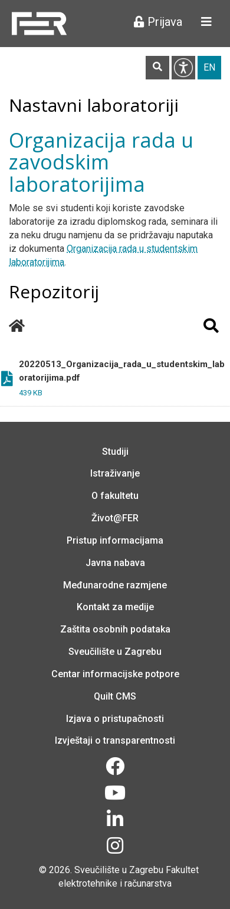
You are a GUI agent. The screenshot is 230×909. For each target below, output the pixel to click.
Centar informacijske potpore (115, 674)
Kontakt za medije (115, 606)
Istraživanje (115, 473)
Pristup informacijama (115, 540)
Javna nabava (115, 562)
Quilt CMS (115, 696)
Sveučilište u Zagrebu (115, 651)
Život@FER (115, 518)
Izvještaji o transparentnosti (115, 740)
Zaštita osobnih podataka (115, 629)
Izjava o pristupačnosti (115, 718)
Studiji (115, 451)
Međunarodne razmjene (115, 585)
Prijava (158, 21)
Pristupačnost (183, 67)
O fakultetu (115, 495)
